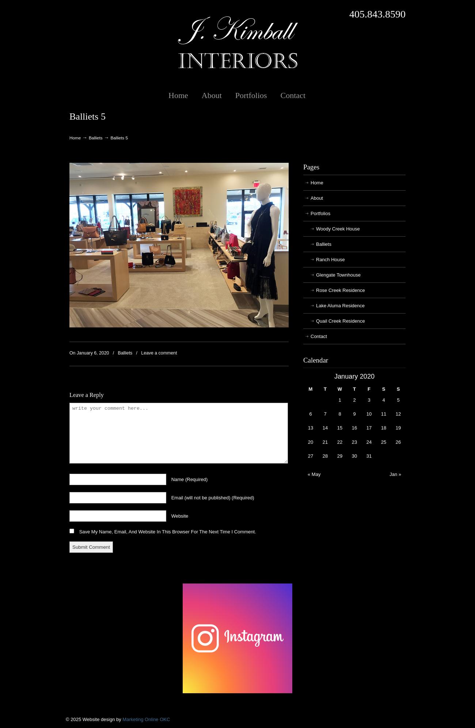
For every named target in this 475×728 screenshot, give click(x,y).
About (317, 198)
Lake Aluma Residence (340, 305)
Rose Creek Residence (340, 290)
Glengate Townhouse (338, 275)
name (189, 479)
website (180, 516)
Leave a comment (159, 353)
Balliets (96, 137)
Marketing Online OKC (146, 719)
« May (314, 474)
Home (75, 137)
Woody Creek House (338, 229)
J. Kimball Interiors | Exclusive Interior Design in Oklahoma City (237, 42)
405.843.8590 (377, 14)
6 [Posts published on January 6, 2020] (310, 414)
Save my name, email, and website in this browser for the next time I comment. (167, 531)
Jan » (395, 474)
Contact (319, 336)
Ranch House (330, 259)
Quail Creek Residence (340, 321)
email (212, 497)
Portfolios (320, 213)
